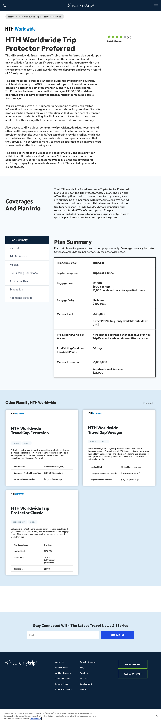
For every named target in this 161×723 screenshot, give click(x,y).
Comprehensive (19, 522)
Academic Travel (62, 678)
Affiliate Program (63, 673)
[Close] (157, 718)
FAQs (82, 667)
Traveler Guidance (88, 662)
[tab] (27, 240)
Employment (86, 683)
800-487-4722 (133, 674)
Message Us (133, 664)
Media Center (61, 667)
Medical (16, 443)
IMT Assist (84, 678)
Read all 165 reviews (114, 41)
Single (26, 443)
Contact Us (85, 689)
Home (11, 16)
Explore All (149, 403)
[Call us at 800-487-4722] (4, 5)
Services (84, 673)
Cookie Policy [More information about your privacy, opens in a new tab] (35, 720)
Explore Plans (61, 683)
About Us (59, 662)
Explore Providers (63, 689)
